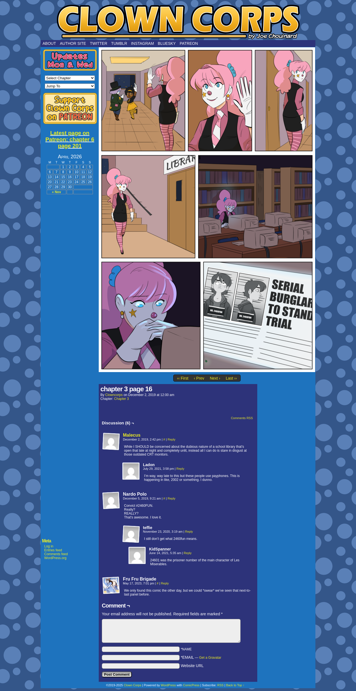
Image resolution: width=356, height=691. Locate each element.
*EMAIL (201, 657)
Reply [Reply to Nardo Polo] (171, 498)
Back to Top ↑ (235, 685)
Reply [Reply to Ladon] (180, 468)
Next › (215, 378)
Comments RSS (242, 418)
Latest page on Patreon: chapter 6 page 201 (69, 139)
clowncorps (114, 395)
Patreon (189, 43)
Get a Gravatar (210, 658)
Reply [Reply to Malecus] (171, 439)
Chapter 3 (121, 399)
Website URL (192, 665)
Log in (48, 546)
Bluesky (167, 43)
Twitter (98, 43)
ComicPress (191, 685)
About (49, 43)
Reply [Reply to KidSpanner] (188, 553)
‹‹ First (182, 378)
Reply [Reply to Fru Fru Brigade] (165, 583)
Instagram (142, 43)
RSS (220, 685)
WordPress (168, 685)
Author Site (73, 43)
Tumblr (119, 43)
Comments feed (56, 554)
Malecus (131, 435)
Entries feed (53, 550)
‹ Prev (199, 378)
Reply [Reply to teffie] (189, 531)
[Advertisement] (69, 281)
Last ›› (231, 378)
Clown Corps (178, 21)
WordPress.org (55, 558)
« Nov (56, 192)
